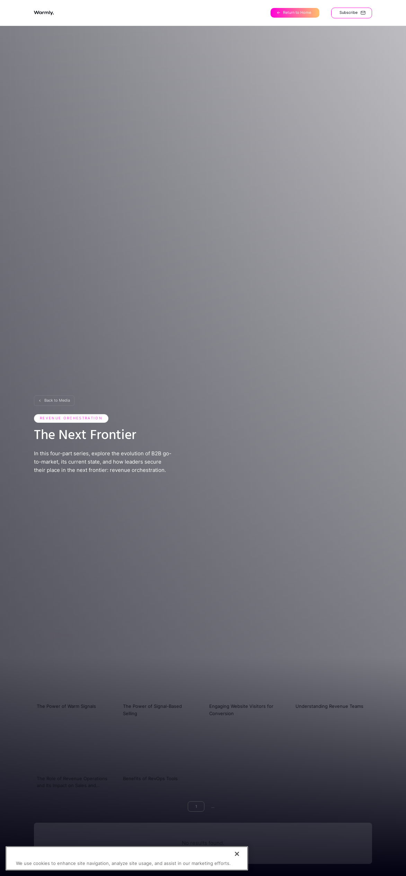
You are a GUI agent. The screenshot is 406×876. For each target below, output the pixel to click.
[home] (44, 13)
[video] (73, 683)
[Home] (295, 13)
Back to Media (57, 400)
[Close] (237, 861)
